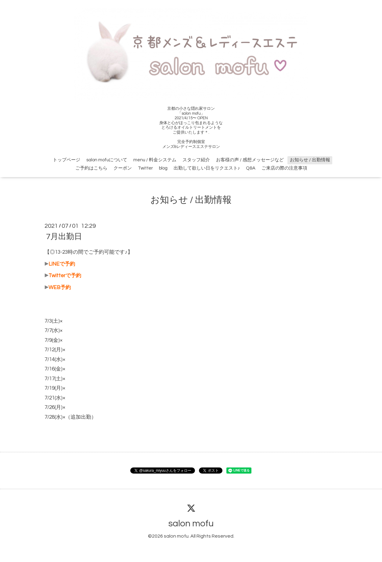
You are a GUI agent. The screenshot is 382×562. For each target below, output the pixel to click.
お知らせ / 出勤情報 (310, 160)
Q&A (250, 168)
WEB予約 (60, 287)
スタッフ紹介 (196, 160)
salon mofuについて (106, 160)
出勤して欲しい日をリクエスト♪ (207, 168)
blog (163, 168)
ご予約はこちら (91, 168)
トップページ (66, 160)
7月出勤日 (64, 237)
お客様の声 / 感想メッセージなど (250, 160)
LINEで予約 (62, 264)
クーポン (123, 168)
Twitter (145, 168)
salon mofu (191, 523)
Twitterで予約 (65, 275)
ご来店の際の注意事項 (284, 168)
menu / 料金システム (154, 160)
